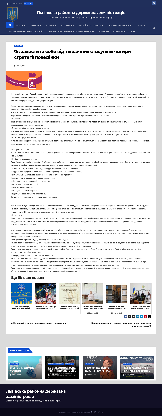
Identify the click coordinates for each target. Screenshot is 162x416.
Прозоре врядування (119, 25)
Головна (21, 25)
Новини (50, 25)
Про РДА (35, 25)
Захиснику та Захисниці (112, 31)
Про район (67, 25)
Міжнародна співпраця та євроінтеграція (71, 31)
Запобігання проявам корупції (25, 31)
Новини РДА (19, 46)
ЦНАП (141, 25)
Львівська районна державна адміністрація (81, 12)
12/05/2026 (16, 375)
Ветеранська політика (55, 364)
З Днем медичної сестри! (22, 369)
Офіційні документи (90, 25)
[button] (154, 28)
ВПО (133, 31)
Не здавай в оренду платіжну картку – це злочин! (38, 323)
